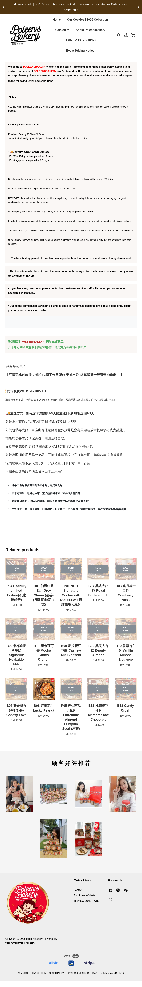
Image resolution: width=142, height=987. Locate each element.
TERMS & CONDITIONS (80, 42)
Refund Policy (56, 979)
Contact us (79, 896)
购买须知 (23, 979)
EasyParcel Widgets (84, 901)
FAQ (94, 979)
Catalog (62, 32)
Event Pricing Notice (80, 53)
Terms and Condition (77, 979)
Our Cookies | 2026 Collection (87, 21)
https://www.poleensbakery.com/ (31, 82)
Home (57, 21)
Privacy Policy (38, 979)
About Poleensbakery (90, 32)
